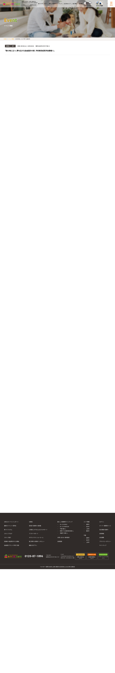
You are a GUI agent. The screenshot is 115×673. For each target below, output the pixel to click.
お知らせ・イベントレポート (11, 522)
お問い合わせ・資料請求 (63, 537)
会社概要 (81, 3)
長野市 (87, 524)
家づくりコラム (8, 529)
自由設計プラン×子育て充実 (11, 545)
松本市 (87, 526)
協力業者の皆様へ (104, 529)
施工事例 (75, 3)
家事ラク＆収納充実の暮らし (67, 531)
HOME (5, 39)
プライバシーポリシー (105, 541)
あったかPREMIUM (64, 526)
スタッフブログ (8, 533)
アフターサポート (33, 533)
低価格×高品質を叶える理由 (11, 541)
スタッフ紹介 (7, 537)
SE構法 (31, 522)
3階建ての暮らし (64, 533)
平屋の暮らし (63, 528)
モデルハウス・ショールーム (36, 537)
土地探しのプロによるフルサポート (38, 529)
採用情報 (101, 533)
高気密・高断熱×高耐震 (35, 525)
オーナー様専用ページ (105, 525)
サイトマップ (102, 545)
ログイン (101, 522)
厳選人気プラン (33, 545)
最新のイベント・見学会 (10, 525)
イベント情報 (11, 39)
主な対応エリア (67, 3)
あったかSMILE (63, 524)
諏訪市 (87, 531)
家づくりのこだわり (42, 3)
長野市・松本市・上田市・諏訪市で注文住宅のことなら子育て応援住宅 (60, 566)
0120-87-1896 (34, 556)
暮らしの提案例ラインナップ (55, 3)
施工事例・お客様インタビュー (37, 541)
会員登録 (59, 541)
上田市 (87, 528)
